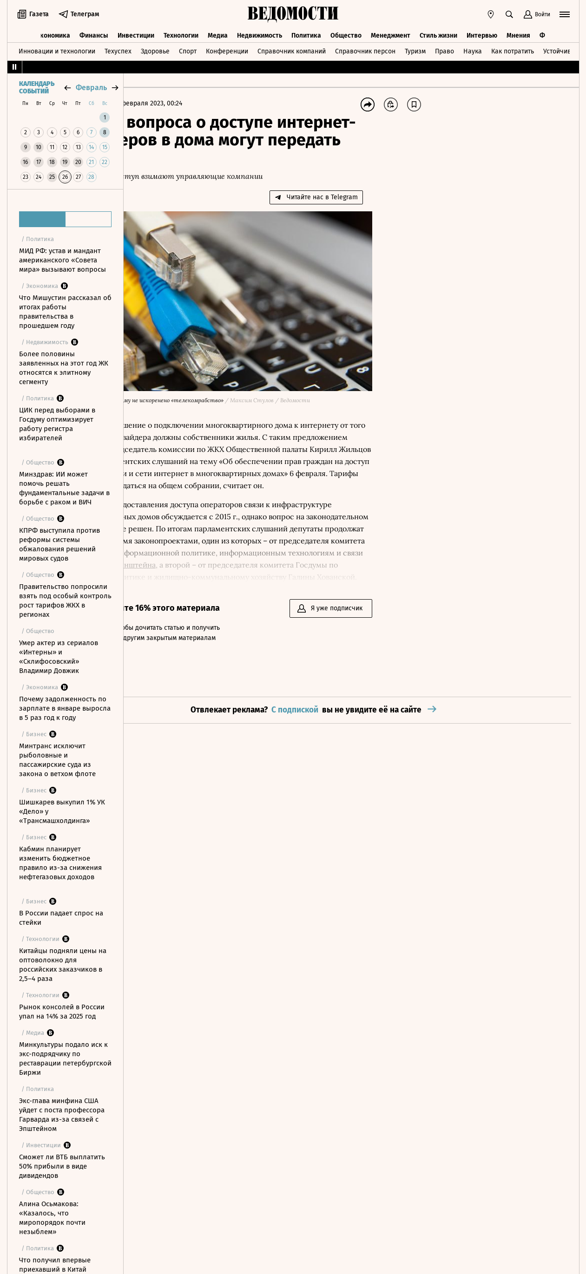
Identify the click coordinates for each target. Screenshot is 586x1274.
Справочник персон (365, 48)
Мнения (518, 31)
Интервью (482, 31)
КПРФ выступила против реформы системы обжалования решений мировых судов (59, 544)
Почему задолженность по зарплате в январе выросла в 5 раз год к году (65, 708)
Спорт (188, 48)
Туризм (415, 48)
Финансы (93, 31)
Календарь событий (36, 87)
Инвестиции (136, 31)
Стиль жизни (438, 31)
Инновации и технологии (57, 48)
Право (444, 48)
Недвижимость (259, 31)
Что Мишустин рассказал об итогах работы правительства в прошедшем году (65, 312)
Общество (346, 31)
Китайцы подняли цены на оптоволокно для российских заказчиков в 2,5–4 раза (62, 965)
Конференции (227, 48)
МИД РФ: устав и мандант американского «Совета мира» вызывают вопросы (62, 260)
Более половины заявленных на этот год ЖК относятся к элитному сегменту (63, 368)
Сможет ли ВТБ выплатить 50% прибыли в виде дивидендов (62, 1166)
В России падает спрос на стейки (61, 918)
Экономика (53, 31)
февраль (91, 87)
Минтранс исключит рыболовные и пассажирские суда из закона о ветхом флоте (57, 760)
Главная (146, 103)
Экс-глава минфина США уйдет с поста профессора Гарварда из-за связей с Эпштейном (62, 1115)
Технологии (181, 31)
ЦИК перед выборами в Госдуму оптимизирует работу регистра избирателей (57, 424)
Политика (306, 31)
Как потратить (512, 48)
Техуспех (118, 48)
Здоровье (155, 48)
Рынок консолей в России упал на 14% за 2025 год (62, 1011)
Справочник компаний (291, 48)
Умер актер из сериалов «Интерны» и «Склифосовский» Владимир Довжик (58, 657)
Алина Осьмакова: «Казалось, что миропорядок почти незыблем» (52, 1218)
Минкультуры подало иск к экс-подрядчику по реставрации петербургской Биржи (65, 1058)
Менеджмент (390, 31)
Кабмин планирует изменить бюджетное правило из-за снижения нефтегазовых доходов (60, 863)
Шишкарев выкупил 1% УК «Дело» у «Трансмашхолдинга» (62, 811)
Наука (472, 48)
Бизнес (176, 103)
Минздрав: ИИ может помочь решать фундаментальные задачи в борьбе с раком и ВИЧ (64, 488)
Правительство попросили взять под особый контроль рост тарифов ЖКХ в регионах (65, 600)
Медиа (218, 31)
